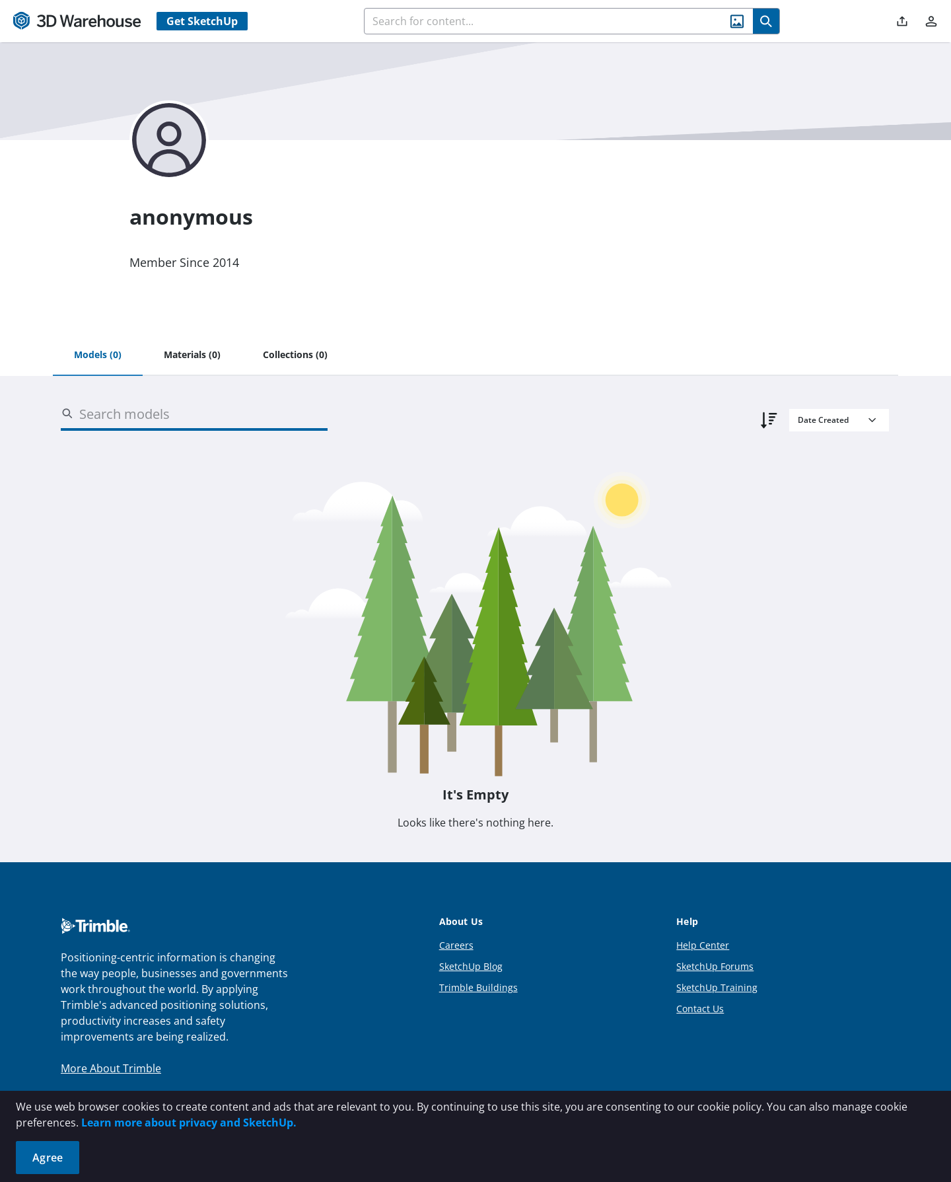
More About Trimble (111, 1068)
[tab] (98, 355)
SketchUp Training (716, 987)
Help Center (702, 945)
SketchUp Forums (715, 966)
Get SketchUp (202, 21)
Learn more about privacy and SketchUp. (189, 1122)
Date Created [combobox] (823, 419)
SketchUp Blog (471, 966)
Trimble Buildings (478, 987)
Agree (47, 1157)
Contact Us (700, 1008)
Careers (456, 945)
